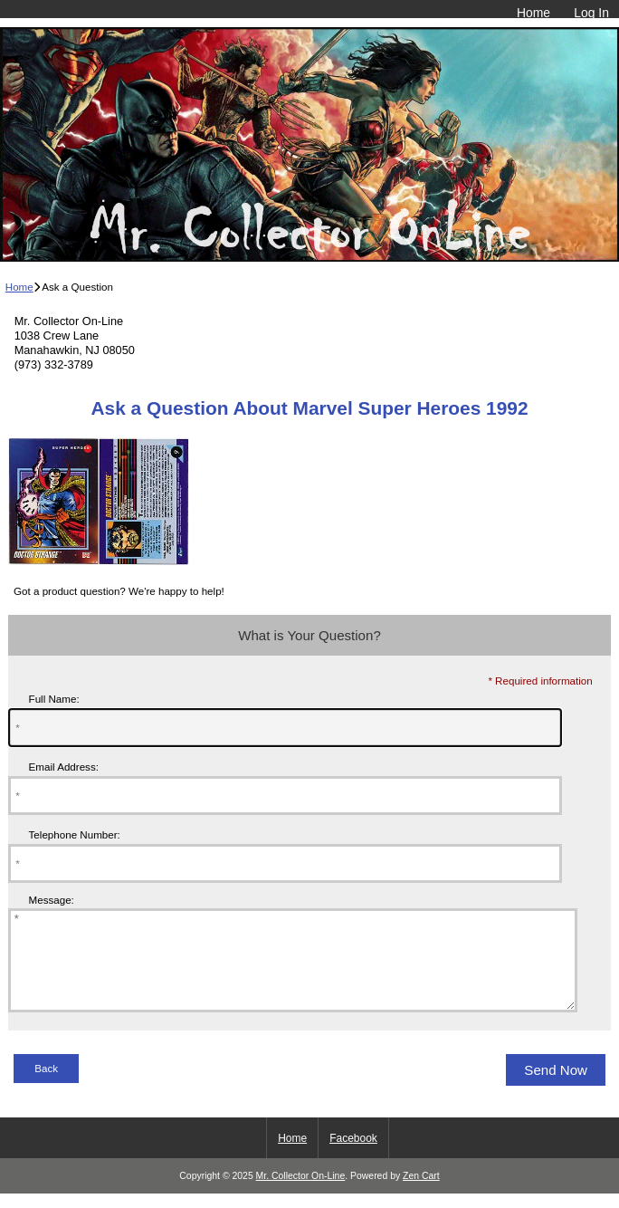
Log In (591, 12)
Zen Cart (421, 1195)
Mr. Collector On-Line (301, 1195)
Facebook (353, 1157)
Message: (51, 900)
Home (533, 12)
